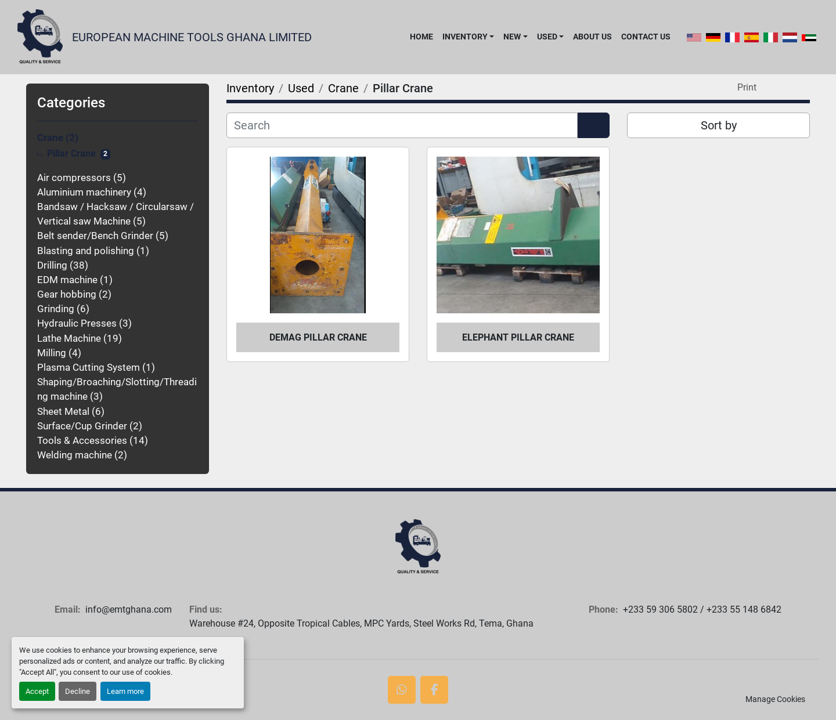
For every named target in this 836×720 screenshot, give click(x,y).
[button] (468, 36)
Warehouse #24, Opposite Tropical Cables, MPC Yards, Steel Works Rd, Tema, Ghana (361, 623)
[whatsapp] (402, 690)
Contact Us (646, 36)
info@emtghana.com (128, 609)
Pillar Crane (71, 154)
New (512, 36)
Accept (37, 691)
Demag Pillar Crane (318, 337)
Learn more (125, 691)
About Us (592, 36)
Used (547, 36)
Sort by (719, 125)
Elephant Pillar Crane (518, 337)
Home (421, 36)
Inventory (465, 36)
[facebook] (434, 690)
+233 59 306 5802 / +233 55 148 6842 (702, 609)
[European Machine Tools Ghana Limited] (418, 547)
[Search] (402, 125)
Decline (77, 691)
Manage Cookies (775, 699)
